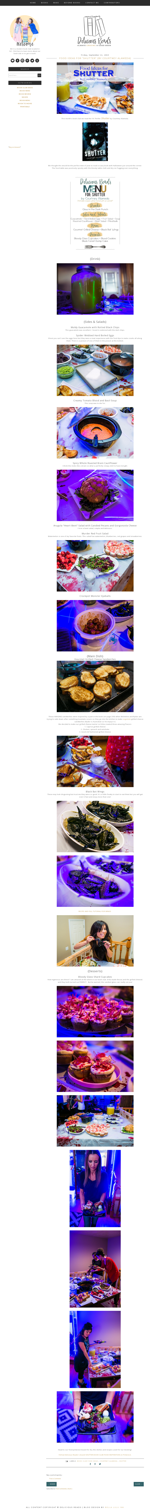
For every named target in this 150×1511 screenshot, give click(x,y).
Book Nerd (25, 91)
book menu (25, 100)
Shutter (105, 118)
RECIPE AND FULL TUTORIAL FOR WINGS (95, 911)
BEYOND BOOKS (72, 3)
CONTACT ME (92, 3)
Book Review (25, 94)
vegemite (127, 719)
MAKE (56, 3)
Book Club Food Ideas (88, 1461)
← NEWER (51, 1484)
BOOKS (44, 3)
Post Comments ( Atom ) (64, 1489)
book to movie (25, 103)
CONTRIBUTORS (112, 3)
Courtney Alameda (109, 1461)
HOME (33, 3)
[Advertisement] (26, 173)
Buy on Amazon (14, 147)
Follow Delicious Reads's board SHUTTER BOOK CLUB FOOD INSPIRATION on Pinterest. (95, 1455)
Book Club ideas (25, 88)
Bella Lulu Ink (114, 1507)
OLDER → (138, 1484)
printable (25, 107)
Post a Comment (55, 1479)
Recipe (25, 97)
